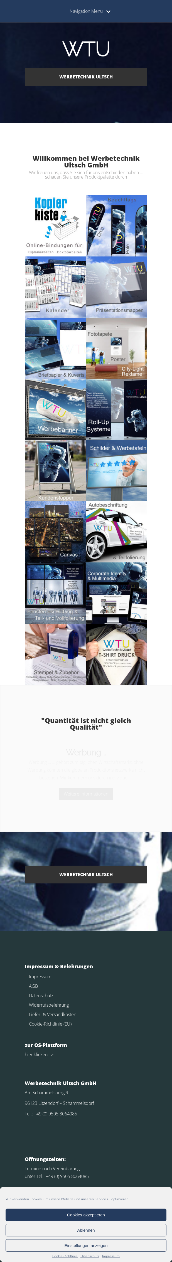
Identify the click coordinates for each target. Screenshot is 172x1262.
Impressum (111, 1256)
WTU (86, 49)
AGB (33, 986)
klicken (40, 1054)
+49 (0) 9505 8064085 (55, 1114)
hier (29, 1054)
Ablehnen (86, 1230)
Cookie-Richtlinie (65, 1256)
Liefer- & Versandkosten (52, 1014)
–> (50, 1054)
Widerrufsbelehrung (49, 1005)
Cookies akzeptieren (86, 1214)
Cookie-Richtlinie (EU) (50, 1024)
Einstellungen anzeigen (85, 1245)
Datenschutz (89, 1256)
